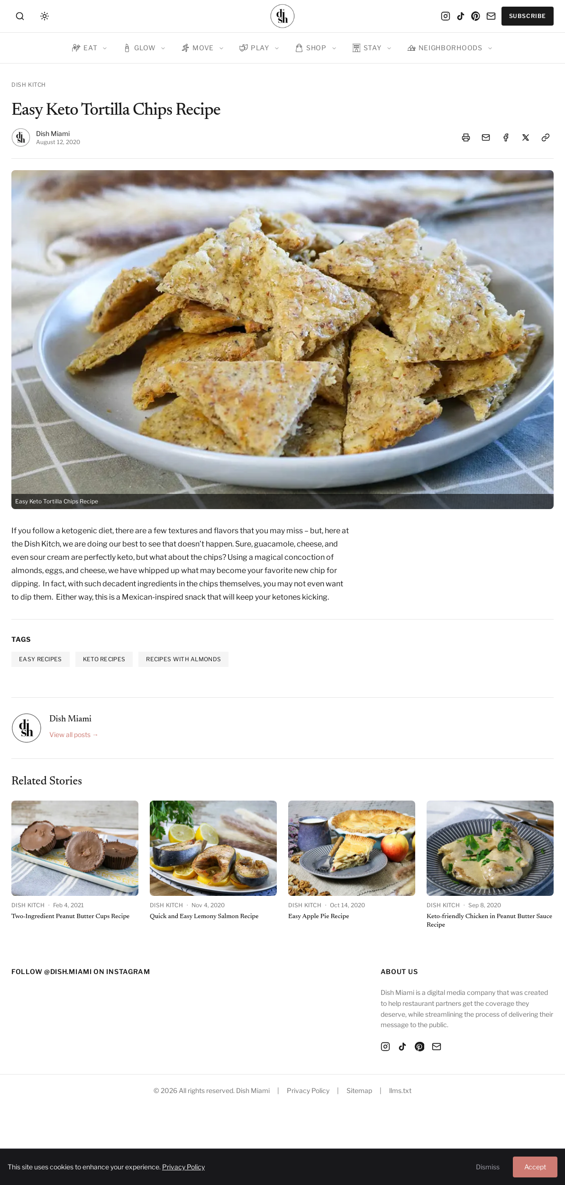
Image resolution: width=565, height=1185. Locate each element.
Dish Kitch (28, 84)
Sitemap (359, 1090)
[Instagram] (445, 16)
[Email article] (486, 137)
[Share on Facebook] (506, 137)
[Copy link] (546, 137)
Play (254, 48)
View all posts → (74, 734)
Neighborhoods (445, 48)
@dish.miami (68, 971)
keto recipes (104, 659)
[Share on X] (526, 137)
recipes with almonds (183, 659)
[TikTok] (460, 16)
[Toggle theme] (44, 16)
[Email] (491, 16)
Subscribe (527, 15)
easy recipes (40, 659)
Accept (535, 1167)
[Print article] (466, 137)
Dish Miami (53, 133)
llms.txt (400, 1090)
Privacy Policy (308, 1090)
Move (197, 48)
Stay (367, 48)
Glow (139, 48)
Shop (311, 48)
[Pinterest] (476, 16)
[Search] (21, 16)
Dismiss (488, 1167)
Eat (84, 48)
